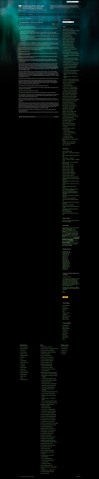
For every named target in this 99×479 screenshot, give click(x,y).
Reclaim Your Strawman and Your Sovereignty (70, 99)
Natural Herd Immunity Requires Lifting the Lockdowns (71, 56)
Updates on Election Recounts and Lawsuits (70, 176)
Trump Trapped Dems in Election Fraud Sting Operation (70, 182)
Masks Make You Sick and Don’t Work (70, 64)
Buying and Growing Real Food (68, 117)
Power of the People (70, 239)
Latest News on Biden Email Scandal (69, 198)
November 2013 (65, 263)
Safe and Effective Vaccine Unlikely (48, 393)
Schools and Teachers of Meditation (68, 32)
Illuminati (31, 116)
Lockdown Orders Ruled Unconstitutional (71, 59)
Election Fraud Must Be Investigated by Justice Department (70, 179)
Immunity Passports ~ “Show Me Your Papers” (70, 77)
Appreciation (73, 227)
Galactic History (69, 235)
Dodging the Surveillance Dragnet (68, 112)
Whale (63, 339)
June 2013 (64, 269)
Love (34, 116)
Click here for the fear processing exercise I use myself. (28, 90)
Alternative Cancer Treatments (69, 47)
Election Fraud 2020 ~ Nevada (67, 164)
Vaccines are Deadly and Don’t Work (70, 49)
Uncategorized (30, 14)
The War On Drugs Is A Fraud (67, 42)
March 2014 (64, 259)
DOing (26, 116)
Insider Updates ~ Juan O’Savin (68, 158)
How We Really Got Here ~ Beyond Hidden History (70, 140)
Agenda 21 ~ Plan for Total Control (68, 38)
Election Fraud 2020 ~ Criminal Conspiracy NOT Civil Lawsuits (70, 163)
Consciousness (64, 230)
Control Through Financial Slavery (68, 39)
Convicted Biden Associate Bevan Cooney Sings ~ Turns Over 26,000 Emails (70, 190)
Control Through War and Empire (68, 41)
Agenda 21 (63, 227)
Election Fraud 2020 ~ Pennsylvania (68, 173)
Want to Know (64, 337)
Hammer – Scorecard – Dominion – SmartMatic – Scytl (70, 160)
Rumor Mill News (65, 336)
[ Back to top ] (78, 476)
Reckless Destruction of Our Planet (68, 125)
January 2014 (64, 261)
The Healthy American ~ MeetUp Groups (71, 62)
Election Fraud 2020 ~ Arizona (67, 166)
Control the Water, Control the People (69, 119)
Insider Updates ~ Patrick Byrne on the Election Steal (70, 153)
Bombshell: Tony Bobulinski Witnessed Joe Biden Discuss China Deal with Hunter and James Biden (70, 192)
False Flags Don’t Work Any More (68, 108)
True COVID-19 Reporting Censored (70, 66)
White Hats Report (65, 319)
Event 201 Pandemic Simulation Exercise (71, 79)
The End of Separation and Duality (68, 143)
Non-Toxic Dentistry (67, 50)
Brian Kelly (23, 357)
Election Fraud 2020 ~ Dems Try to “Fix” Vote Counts (70, 184)
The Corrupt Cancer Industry (69, 45)
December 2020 (65, 251)
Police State (72, 238)
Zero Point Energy (67, 245)
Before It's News (65, 327)
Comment (56, 116)
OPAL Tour (68, 238)
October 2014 (64, 254)
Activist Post (64, 307)
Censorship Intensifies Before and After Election (69, 187)
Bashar (76, 227)
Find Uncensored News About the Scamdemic (70, 68)
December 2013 (65, 262)
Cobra (63, 311)
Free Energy (74, 234)
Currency (69, 230)
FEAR (29, 51)
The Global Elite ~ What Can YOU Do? (31, 22)
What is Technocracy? (68, 83)
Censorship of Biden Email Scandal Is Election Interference (70, 203)
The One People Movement (69, 131)
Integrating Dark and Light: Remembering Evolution (33, 7)
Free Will (64, 235)
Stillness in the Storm (66, 316)
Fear (29, 116)
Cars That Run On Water (66, 122)
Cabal (24, 116)
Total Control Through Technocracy (68, 82)
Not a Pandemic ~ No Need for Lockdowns (71, 53)
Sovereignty (66, 242)
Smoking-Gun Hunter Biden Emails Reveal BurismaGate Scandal (70, 209)
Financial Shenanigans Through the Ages (69, 91)
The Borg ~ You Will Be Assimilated (70, 90)
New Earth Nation (67, 129)
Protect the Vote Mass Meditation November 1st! (70, 200)
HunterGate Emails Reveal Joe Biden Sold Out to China (70, 207)
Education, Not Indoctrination (67, 109)
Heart (63, 236)
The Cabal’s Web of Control (67, 36)
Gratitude (73, 235)
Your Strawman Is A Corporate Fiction (69, 97)
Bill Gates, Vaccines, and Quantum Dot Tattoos (71, 74)
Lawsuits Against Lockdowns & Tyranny (71, 58)
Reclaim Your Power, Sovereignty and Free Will (70, 30)
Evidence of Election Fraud (67, 151)
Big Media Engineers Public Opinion (68, 103)
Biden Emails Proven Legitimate (68, 204)
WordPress (24, 476)
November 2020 (65, 252)
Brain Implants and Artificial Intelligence (71, 88)
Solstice (66, 241)
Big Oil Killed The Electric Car (67, 120)
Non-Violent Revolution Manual (68, 102)
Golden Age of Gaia (66, 313)
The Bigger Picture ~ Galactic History (69, 141)
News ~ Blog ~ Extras (66, 144)
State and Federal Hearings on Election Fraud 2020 (70, 156)
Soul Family (70, 241)
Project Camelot (65, 333)
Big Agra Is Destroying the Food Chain (69, 114)
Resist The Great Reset (66, 35)
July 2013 (64, 268)
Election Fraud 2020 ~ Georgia (67, 167)
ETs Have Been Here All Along (67, 137)
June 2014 (64, 255)
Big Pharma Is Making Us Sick (67, 44)
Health (76, 235)
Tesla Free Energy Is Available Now (68, 123)
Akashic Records (68, 227)
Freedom (68, 234)
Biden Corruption (23, 14)
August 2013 (64, 267)
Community (68, 229)
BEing (78, 227)
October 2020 (64, 253)
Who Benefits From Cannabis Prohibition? (49, 441)
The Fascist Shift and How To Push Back (69, 100)
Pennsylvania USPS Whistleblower (68, 172)
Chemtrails (66, 126)
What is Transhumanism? (68, 85)
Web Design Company (30, 476)
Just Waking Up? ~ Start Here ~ (68, 29)
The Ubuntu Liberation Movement (70, 132)
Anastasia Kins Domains (68, 136)
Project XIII (64, 334)
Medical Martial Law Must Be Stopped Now (70, 52)
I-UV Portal (64, 331)
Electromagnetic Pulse (69, 231)
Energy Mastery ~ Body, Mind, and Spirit (69, 33)
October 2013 (64, 264)
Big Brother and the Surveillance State (69, 111)
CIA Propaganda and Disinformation (68, 106)
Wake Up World (65, 317)
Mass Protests (64, 238)
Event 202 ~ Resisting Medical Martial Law (71, 80)
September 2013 (65, 266)
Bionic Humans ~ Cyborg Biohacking (70, 87)
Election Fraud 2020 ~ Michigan (68, 170)
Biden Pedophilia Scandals (67, 211)
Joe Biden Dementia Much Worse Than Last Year (70, 214)
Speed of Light (73, 242)
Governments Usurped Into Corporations (69, 96)
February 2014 (65, 260)
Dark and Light (74, 230)
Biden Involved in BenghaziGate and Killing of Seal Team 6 (70, 196)
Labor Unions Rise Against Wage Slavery (69, 93)
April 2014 (64, 258)
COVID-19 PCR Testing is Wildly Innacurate (71, 70)
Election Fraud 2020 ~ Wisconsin (68, 169)
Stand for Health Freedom (68, 61)
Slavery (63, 241)
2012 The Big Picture (66, 305)
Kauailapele (64, 314)
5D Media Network (65, 325)
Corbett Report (65, 330)
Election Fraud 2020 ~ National (68, 175)
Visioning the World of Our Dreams (68, 128)
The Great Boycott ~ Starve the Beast (69, 94)
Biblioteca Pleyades (66, 328)
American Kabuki (65, 308)
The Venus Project (67, 134)
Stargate (76, 242)
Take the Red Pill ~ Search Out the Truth (69, 105)
